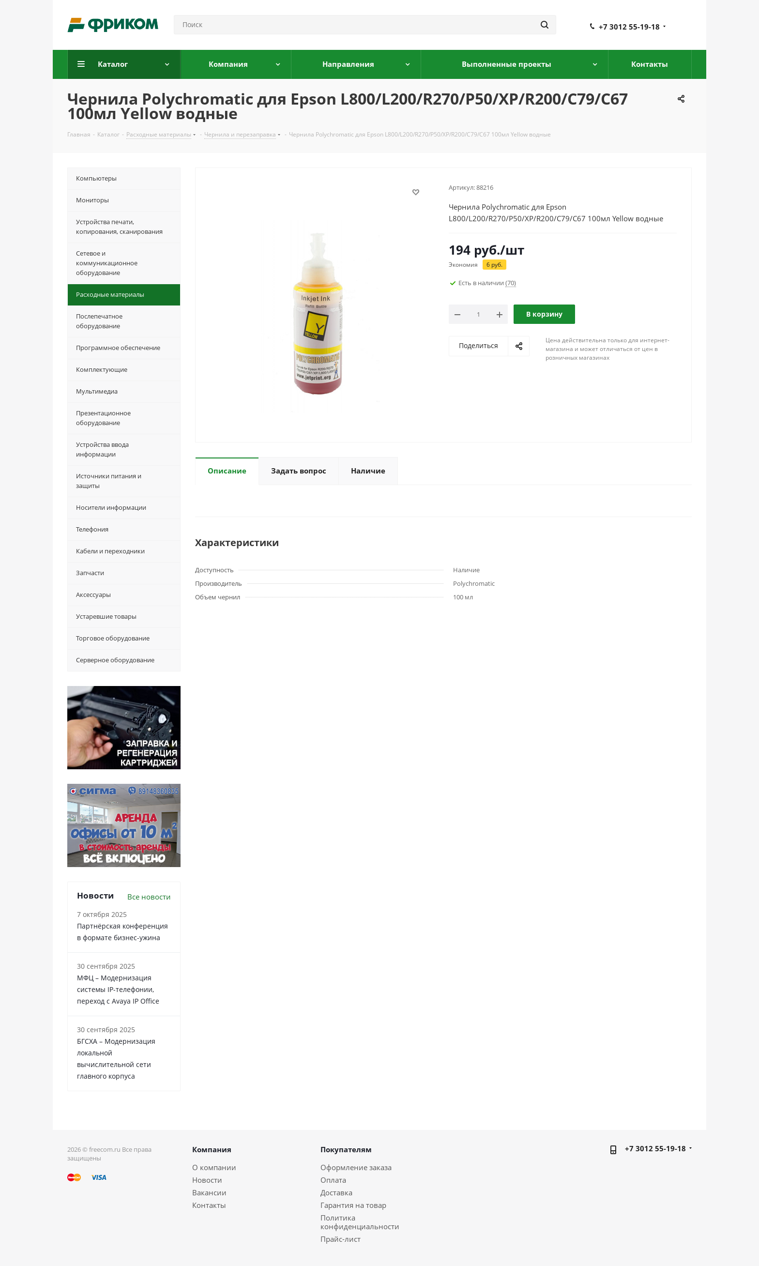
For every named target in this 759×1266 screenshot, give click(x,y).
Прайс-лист (340, 1239)
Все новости (149, 896)
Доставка (336, 1192)
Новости (207, 1180)
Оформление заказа (356, 1167)
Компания (211, 1149)
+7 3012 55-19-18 (629, 26)
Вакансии (209, 1192)
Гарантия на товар (353, 1205)
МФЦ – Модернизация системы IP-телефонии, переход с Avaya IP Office (118, 989)
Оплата (333, 1180)
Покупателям (346, 1149)
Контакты (209, 1205)
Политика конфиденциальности (359, 1222)
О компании (214, 1167)
